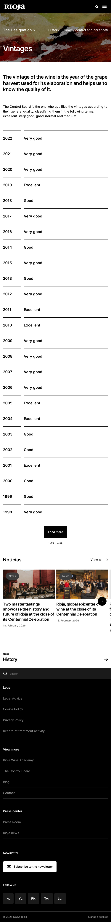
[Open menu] (104, 6)
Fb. (33, 898)
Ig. (8, 898)
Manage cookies (98, 916)
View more (11, 749)
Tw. (46, 898)
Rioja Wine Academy (18, 760)
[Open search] (96, 6)
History (53, 30)
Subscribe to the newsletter (30, 866)
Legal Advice (12, 698)
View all (99, 559)
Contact (9, 793)
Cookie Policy (13, 709)
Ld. (60, 898)
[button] (102, 601)
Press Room (12, 822)
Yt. (21, 898)
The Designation (19, 30)
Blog (6, 782)
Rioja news (11, 833)
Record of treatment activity (24, 731)
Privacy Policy (13, 720)
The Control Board (16, 771)
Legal (7, 687)
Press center (12, 811)
